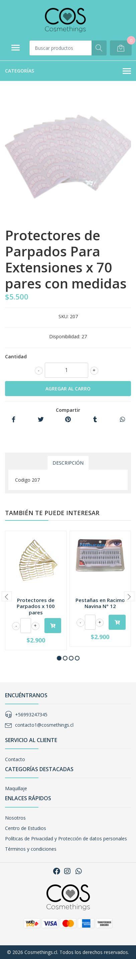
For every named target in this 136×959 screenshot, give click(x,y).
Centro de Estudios (25, 828)
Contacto (15, 759)
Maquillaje (16, 788)
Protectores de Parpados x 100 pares (36, 606)
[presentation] (7, 596)
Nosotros (15, 818)
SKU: (63, 316)
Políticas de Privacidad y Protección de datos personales (66, 838)
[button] (59, 658)
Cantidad (16, 356)
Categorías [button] (68, 71)
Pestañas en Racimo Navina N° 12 (100, 603)
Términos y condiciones (30, 849)
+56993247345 (31, 714)
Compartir (68, 410)
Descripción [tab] (68, 463)
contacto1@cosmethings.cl (44, 725)
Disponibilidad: (64, 336)
